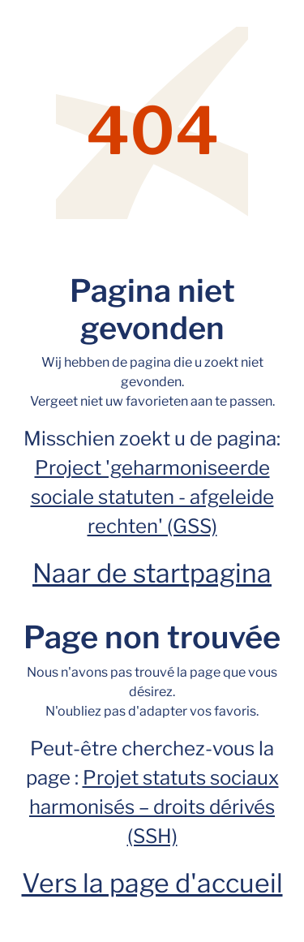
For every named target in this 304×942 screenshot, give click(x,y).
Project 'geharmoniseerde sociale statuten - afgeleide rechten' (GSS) (152, 497)
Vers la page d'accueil (152, 883)
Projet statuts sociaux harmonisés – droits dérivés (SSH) (154, 807)
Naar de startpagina (152, 573)
